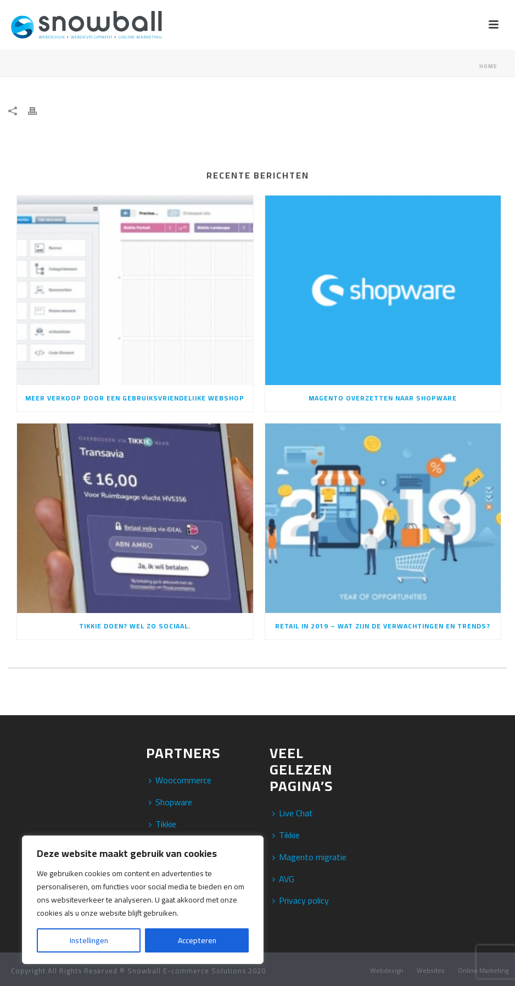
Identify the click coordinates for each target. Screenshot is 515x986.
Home (488, 66)
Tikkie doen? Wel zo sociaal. (135, 626)
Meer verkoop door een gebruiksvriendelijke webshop (134, 398)
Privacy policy (300, 900)
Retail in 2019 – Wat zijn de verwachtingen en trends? (382, 626)
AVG (283, 879)
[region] (143, 899)
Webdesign (387, 970)
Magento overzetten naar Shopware (383, 398)
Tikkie (162, 824)
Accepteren (197, 940)
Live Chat (292, 813)
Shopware (170, 802)
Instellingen (89, 940)
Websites (431, 970)
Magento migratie (309, 857)
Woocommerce (180, 780)
